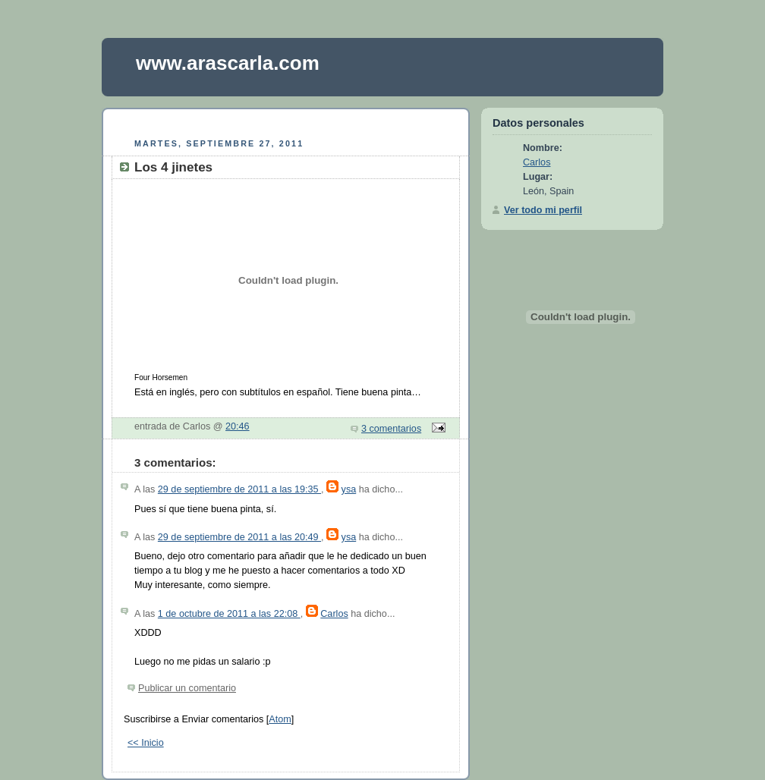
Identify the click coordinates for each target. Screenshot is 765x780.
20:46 (237, 426)
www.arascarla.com (228, 63)
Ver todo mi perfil (543, 210)
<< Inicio (146, 743)
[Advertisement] (286, 121)
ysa (349, 489)
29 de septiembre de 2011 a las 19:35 (239, 489)
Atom (280, 719)
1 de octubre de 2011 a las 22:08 (229, 614)
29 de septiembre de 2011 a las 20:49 (239, 537)
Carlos (334, 614)
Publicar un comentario (187, 688)
